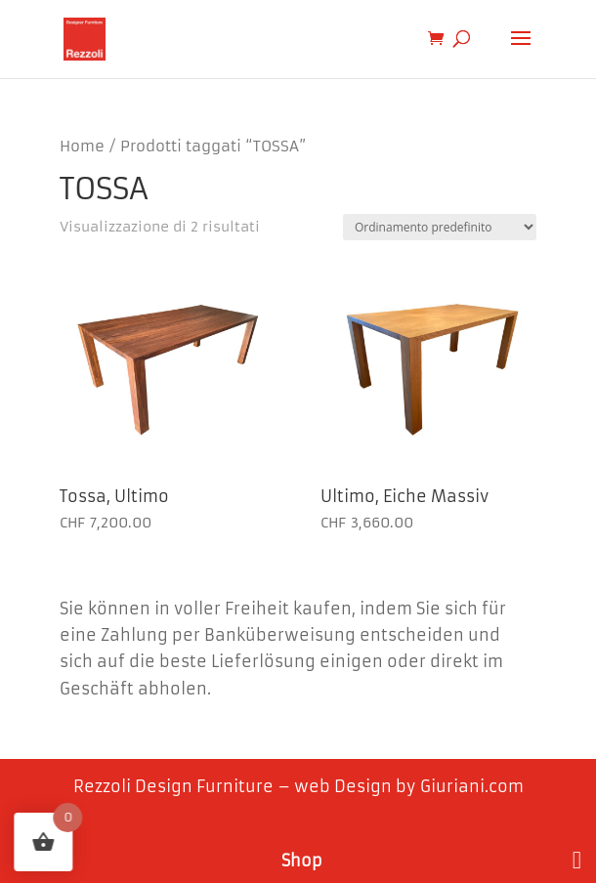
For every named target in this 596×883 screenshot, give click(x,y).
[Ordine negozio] (439, 227)
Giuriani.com (472, 786)
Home (82, 146)
